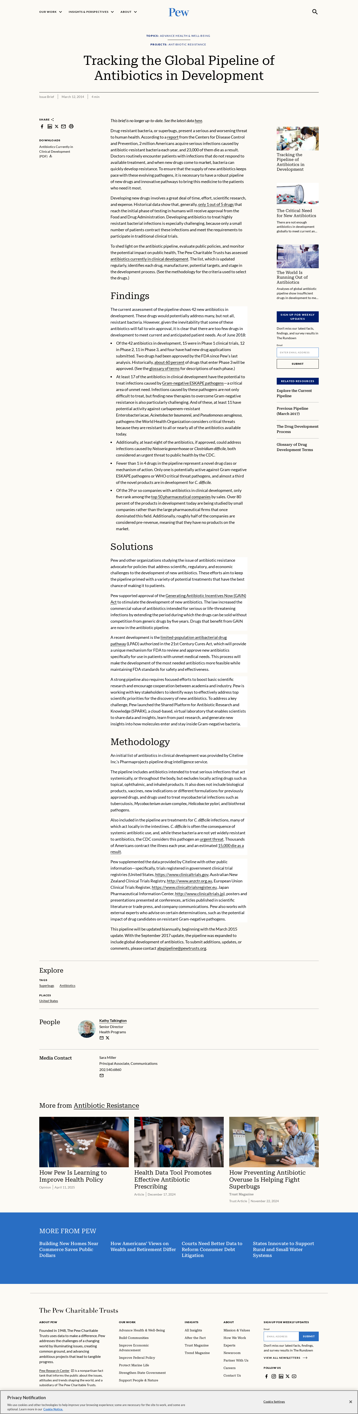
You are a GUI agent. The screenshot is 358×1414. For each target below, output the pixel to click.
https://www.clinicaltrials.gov (181, 874)
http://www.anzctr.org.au (189, 880)
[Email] (298, 352)
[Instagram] (273, 1376)
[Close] (351, 1402)
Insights (192, 1322)
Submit (298, 363)
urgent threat (212, 839)
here (198, 120)
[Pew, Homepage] (179, 11)
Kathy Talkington (113, 1020)
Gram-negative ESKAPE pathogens (193, 383)
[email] (101, 1037)
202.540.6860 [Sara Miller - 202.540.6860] (110, 1069)
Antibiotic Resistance (106, 1105)
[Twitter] (288, 1376)
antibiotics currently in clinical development (149, 258)
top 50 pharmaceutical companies (181, 496)
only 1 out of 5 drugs (216, 204)
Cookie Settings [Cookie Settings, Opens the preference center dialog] (274, 1402)
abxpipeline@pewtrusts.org (181, 948)
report (173, 136)
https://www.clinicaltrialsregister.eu (184, 887)
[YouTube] (294, 1376)
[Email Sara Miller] (101, 1075)
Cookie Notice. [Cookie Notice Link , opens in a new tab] (53, 1409)
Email (280, 345)
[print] (71, 126)
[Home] (78, 1310)
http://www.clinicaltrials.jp (199, 893)
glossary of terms (164, 368)
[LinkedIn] (281, 1376)
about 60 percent (169, 362)
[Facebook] (266, 1376)
